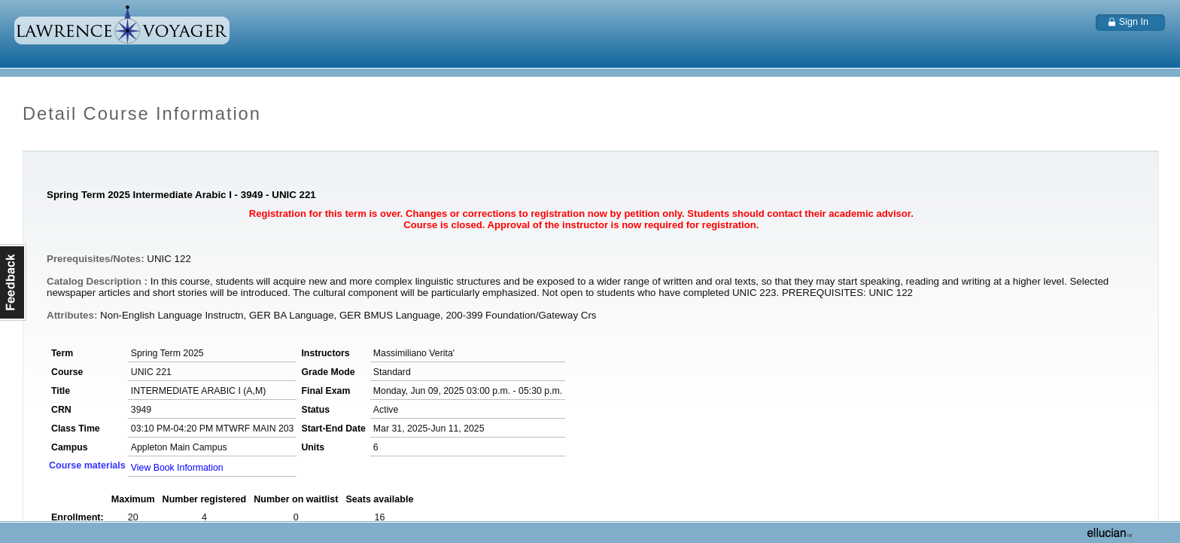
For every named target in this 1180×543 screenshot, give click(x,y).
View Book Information (177, 467)
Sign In (1133, 22)
